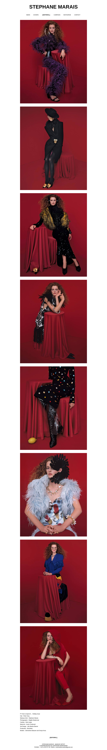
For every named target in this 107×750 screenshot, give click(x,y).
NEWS (28, 15)
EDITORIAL (53, 737)
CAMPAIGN (57, 15)
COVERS (36, 15)
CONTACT (77, 15)
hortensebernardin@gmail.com (64, 747)
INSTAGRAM (67, 15)
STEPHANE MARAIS (53, 7)
